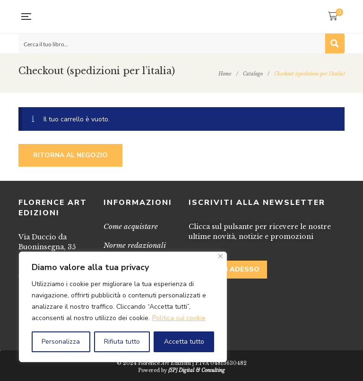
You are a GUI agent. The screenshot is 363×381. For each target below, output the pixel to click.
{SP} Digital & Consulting (196, 370)
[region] (123, 307)
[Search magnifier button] (335, 43)
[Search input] (172, 43)
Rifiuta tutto (122, 341)
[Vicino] (220, 256)
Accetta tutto (184, 341)
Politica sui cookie (179, 317)
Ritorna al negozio (70, 155)
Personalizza (61, 341)
